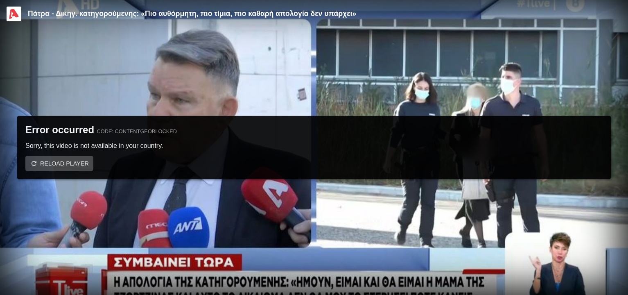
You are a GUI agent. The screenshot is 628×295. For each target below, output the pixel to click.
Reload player (64, 163)
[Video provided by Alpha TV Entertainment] (14, 14)
